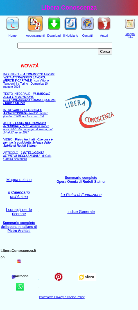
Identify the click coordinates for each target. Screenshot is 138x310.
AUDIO (28, 128)
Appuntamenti (35, 35)
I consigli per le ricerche (19, 212)
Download (54, 35)
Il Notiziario (70, 35)
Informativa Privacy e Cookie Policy (62, 297)
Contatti (87, 35)
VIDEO (28, 142)
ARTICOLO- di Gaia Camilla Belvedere (27, 156)
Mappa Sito (130, 35)
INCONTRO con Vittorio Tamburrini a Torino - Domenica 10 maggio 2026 (29, 80)
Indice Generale (81, 212)
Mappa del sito (19, 180)
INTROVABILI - (25, 113)
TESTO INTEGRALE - (29, 98)
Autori (104, 35)
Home (12, 35)
